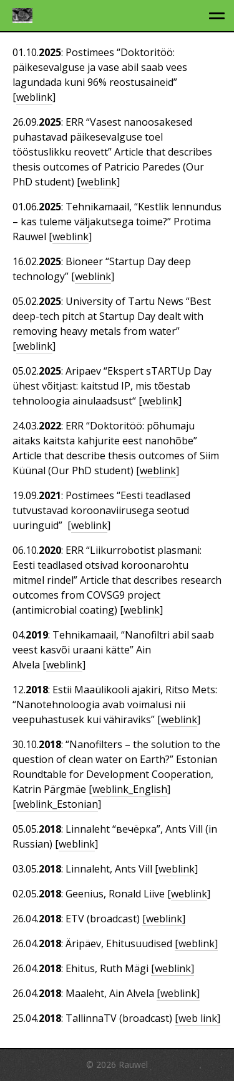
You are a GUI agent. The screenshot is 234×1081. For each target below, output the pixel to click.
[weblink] (163, 918)
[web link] (197, 1018)
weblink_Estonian (57, 804)
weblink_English (129, 789)
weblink (34, 97)
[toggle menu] (216, 15)
